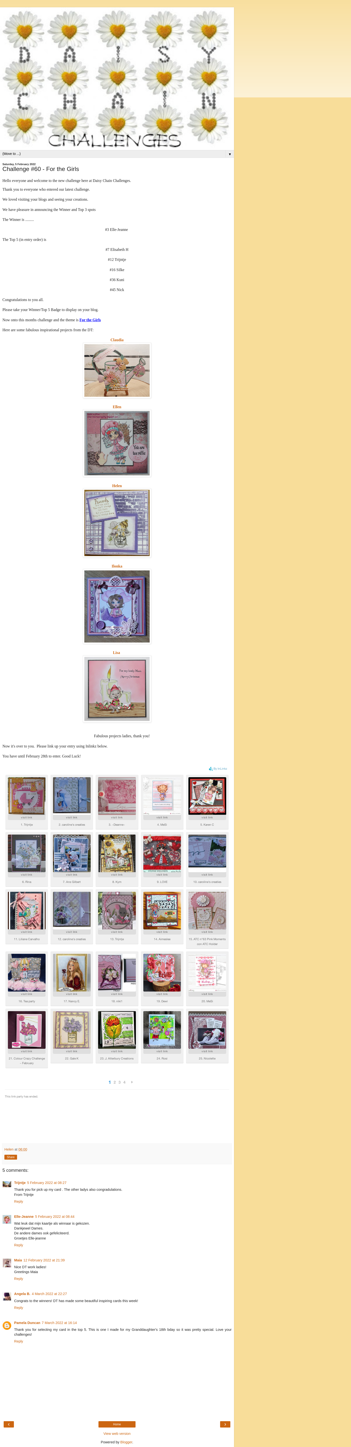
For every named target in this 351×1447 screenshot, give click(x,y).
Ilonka (117, 566)
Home (117, 1424)
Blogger (126, 1442)
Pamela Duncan (27, 1323)
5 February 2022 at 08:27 (47, 1183)
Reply (18, 1201)
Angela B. (22, 1294)
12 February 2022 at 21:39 (44, 1260)
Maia (18, 1260)
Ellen (117, 407)
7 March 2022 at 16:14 (59, 1323)
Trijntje (20, 1183)
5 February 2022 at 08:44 (55, 1217)
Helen (117, 486)
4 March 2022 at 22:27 (49, 1294)
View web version (117, 1434)
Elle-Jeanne (24, 1217)
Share (11, 1157)
